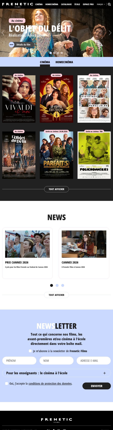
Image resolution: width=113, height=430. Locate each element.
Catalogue (66, 4)
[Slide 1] (51, 53)
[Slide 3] (58, 53)
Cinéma (39, 4)
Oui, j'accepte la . (40, 383)
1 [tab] (51, 285)
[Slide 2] (54, 53)
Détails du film (19, 44)
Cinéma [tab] (45, 62)
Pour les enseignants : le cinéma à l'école (36, 372)
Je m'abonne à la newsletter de (60, 351)
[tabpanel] (56, 131)
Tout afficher (56, 189)
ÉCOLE (77, 4)
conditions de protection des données (50, 383)
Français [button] (100, 4)
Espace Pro (88, 4)
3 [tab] (62, 285)
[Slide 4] (62, 53)
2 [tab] (56, 285)
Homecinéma (51, 4)
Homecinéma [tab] (64, 62)
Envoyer (96, 386)
